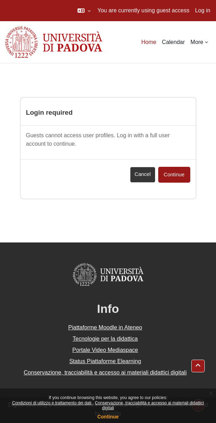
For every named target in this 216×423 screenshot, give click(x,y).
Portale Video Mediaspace (105, 350)
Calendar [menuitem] (173, 42)
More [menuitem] (197, 42)
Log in (202, 10)
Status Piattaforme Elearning (105, 361)
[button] (84, 10)
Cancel (143, 174)
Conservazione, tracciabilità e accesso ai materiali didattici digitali (105, 372)
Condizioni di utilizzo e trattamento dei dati (52, 402)
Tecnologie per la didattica (105, 339)
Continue (108, 416)
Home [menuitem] (148, 42)
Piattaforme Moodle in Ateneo (105, 327)
